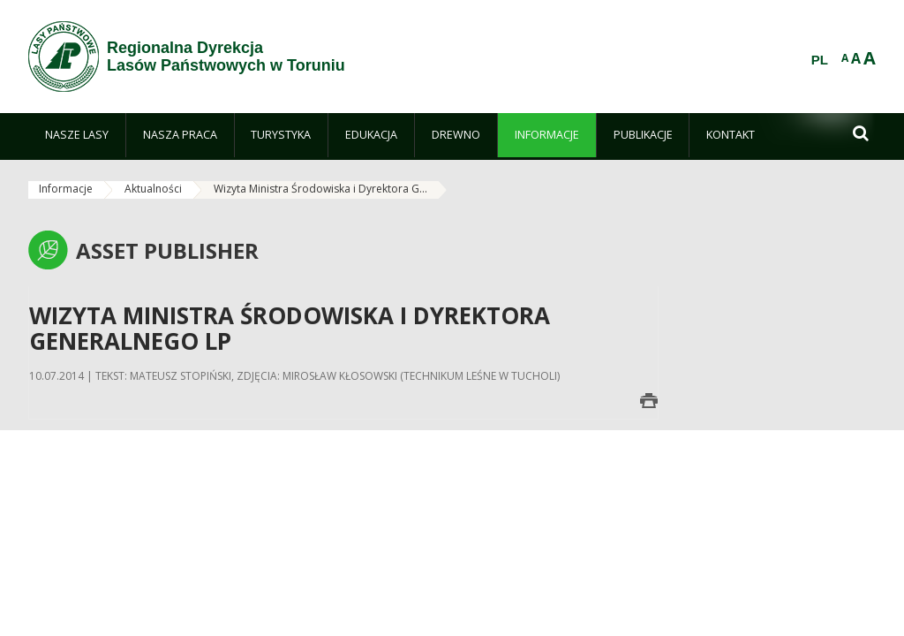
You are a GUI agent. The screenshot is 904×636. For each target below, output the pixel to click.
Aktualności (153, 188)
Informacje (66, 188)
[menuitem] (76, 135)
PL (819, 60)
